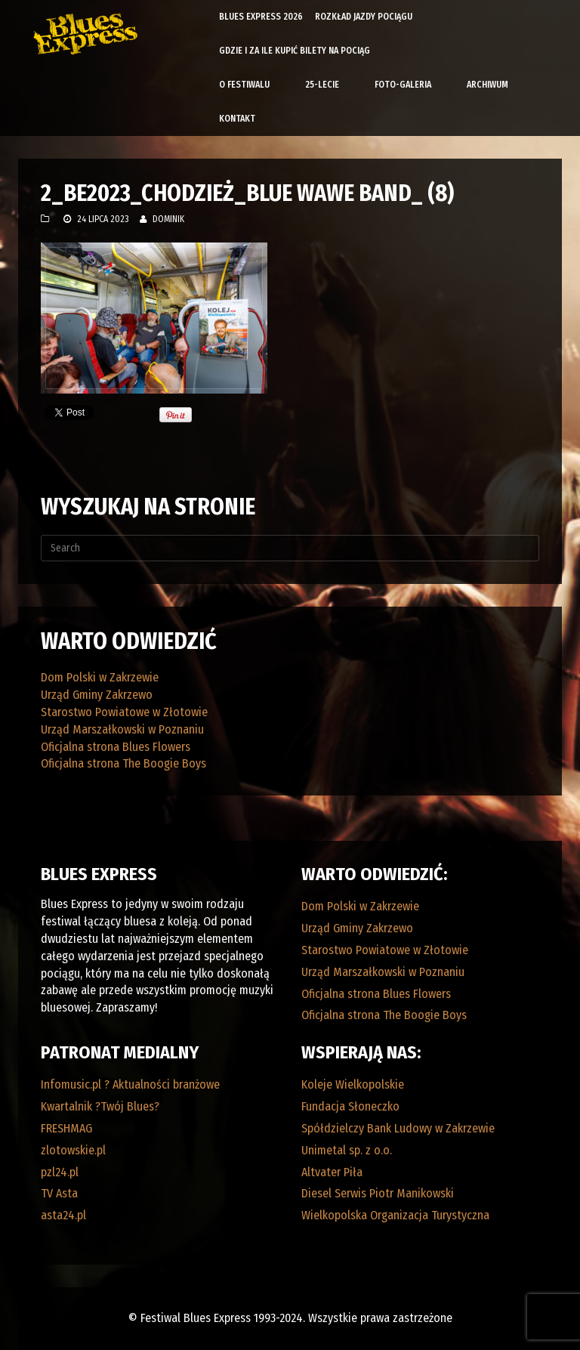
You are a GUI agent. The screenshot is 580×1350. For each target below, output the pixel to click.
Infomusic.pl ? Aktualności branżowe (130, 1084)
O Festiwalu (244, 84)
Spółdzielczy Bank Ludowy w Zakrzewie (398, 1128)
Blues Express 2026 (261, 16)
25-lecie (322, 84)
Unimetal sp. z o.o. (346, 1150)
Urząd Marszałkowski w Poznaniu (122, 729)
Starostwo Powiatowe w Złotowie (124, 712)
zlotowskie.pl (73, 1150)
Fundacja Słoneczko (350, 1106)
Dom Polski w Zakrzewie (100, 677)
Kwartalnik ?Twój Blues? (100, 1106)
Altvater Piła (331, 1172)
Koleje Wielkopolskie (352, 1084)
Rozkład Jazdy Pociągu (363, 16)
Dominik (168, 219)
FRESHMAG (66, 1128)
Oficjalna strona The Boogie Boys (123, 763)
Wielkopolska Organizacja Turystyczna (395, 1215)
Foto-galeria (403, 84)
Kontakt (237, 118)
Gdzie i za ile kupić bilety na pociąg (294, 50)
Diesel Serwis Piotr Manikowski (377, 1193)
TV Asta (59, 1193)
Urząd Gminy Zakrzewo (97, 694)
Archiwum (487, 84)
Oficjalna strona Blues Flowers (115, 747)
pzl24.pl (60, 1172)
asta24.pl (63, 1215)
